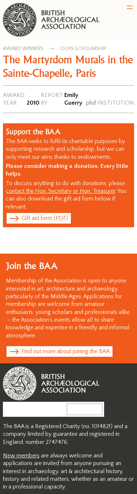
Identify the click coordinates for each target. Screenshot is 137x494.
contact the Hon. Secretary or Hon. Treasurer (60, 191)
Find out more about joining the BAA (66, 351)
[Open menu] (129, 7)
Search (90, 409)
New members (21, 455)
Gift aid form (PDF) (45, 218)
